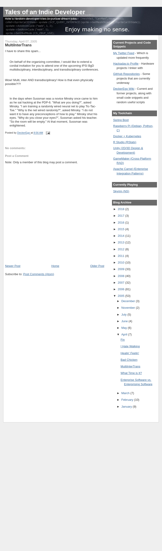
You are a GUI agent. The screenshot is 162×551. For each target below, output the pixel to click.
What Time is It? (131, 373)
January (127, 406)
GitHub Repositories (126, 74)
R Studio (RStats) (124, 142)
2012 (121, 249)
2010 (121, 262)
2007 (121, 282)
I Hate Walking (130, 346)
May (124, 328)
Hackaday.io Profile (125, 63)
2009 (121, 269)
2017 (121, 215)
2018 (121, 209)
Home (55, 266)
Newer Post (12, 266)
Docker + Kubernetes (127, 136)
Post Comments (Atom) (38, 274)
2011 (121, 256)
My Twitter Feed (123, 53)
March (125, 393)
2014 (121, 235)
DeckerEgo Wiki (123, 88)
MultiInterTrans (130, 366)
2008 (121, 276)
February (127, 399)
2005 (121, 296)
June (125, 321)
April (124, 334)
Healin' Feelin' (130, 353)
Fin (123, 339)
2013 (121, 242)
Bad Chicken (129, 359)
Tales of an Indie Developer (45, 12)
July (124, 314)
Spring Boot (121, 120)
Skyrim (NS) (121, 191)
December (128, 301)
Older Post (97, 266)
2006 (121, 289)
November (128, 307)
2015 (121, 229)
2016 (121, 222)
